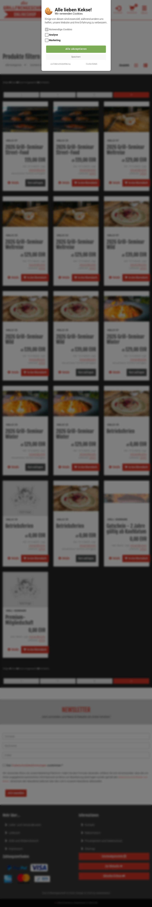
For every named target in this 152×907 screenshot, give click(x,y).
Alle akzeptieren (76, 48)
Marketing (54, 40)
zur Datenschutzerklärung (60, 64)
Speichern (76, 57)
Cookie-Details (91, 64)
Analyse (53, 34)
